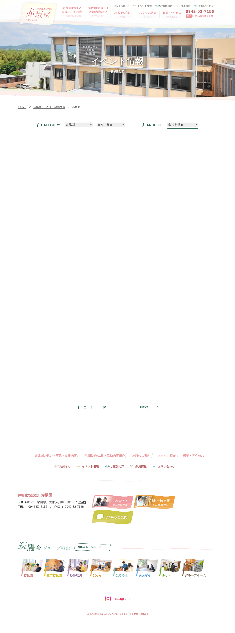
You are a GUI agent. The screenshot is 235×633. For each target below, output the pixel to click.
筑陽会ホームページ (89, 547)
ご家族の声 (166, 6)
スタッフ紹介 (167, 455)
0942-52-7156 (200, 12)
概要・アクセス (193, 455)
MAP (82, 502)
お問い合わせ (206, 6)
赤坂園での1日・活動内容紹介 (104, 455)
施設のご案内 (141, 455)
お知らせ (124, 6)
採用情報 (186, 6)
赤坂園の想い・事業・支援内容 (55, 455)
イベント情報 (144, 6)
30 (104, 404)
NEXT (144, 404)
